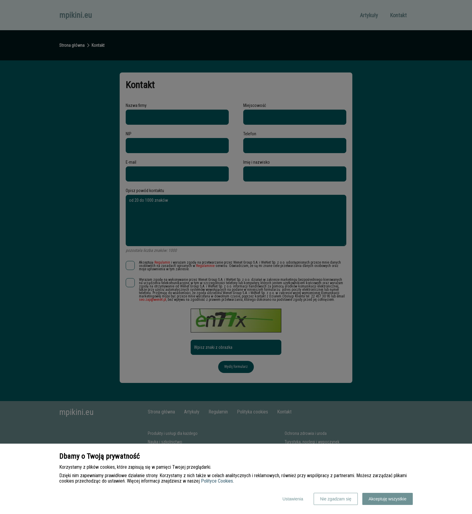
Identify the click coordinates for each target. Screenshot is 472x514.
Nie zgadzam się (335, 498)
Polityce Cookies (217, 481)
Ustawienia (293, 498)
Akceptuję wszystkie (387, 498)
